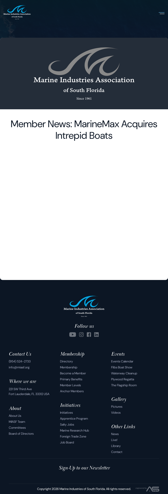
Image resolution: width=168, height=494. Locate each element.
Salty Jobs (67, 424)
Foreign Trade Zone (73, 436)
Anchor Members (72, 391)
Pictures (116, 407)
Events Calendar (122, 361)
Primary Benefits (71, 379)
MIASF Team (17, 422)
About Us (15, 416)
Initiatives (66, 412)
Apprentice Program (74, 418)
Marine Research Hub (74, 430)
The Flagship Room (124, 385)
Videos (116, 412)
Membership (68, 367)
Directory (66, 361)
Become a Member (73, 373)
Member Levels (70, 385)
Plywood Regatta (122, 379)
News (115, 434)
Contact (116, 452)
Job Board (67, 442)
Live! (114, 440)
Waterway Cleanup (124, 373)
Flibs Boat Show (121, 367)
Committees (17, 428)
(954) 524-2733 (20, 361)
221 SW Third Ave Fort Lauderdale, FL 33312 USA (29, 391)
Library (116, 446)
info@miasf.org (19, 367)
